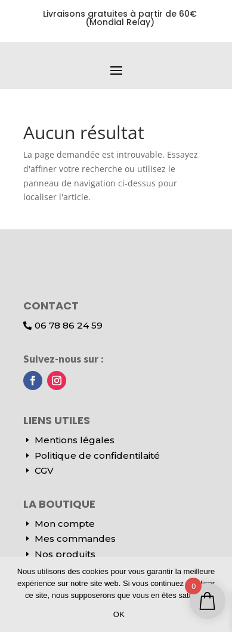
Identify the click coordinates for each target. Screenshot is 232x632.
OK (119, 614)
